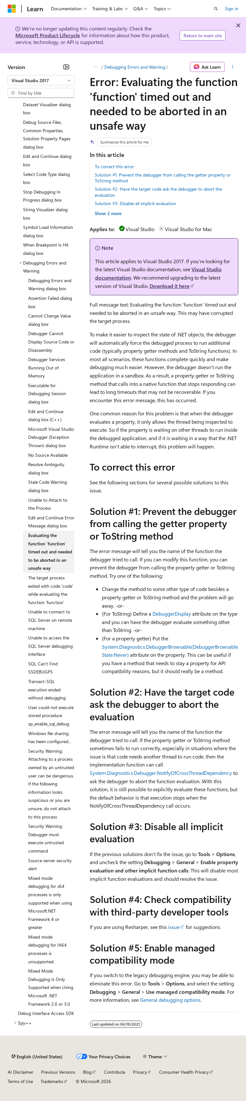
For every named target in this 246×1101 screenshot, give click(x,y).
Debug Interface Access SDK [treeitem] (46, 1013)
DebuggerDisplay (171, 613)
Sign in (231, 8)
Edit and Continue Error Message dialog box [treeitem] (51, 522)
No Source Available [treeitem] (48, 455)
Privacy (140, 1072)
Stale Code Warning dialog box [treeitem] (47, 486)
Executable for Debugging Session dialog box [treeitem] (47, 393)
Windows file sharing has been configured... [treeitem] (49, 737)
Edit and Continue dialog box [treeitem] (47, 160)
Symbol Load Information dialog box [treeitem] (48, 231)
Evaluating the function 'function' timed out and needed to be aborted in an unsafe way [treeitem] (50, 551)
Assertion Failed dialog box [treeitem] (50, 302)
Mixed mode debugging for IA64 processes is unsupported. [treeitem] (47, 949)
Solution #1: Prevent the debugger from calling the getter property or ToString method (163, 178)
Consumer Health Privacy (184, 1072)
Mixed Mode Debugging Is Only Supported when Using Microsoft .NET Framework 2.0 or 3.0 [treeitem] (50, 987)
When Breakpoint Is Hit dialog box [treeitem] (46, 249)
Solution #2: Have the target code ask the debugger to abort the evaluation (158, 192)
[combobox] (41, 80)
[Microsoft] (12, 8)
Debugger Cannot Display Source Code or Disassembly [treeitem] (51, 341)
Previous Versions (58, 1072)
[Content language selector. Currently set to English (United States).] (37, 1056)
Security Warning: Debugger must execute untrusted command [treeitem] (46, 838)
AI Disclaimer (20, 1072)
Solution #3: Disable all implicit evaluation (135, 203)
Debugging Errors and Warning (134, 67)
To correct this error (114, 166)
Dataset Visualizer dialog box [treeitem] (47, 108)
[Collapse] (66, 67)
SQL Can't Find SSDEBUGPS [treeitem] (43, 668)
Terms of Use (20, 1081)
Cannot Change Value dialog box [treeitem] (49, 320)
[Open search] (215, 8)
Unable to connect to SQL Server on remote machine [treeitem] (50, 620)
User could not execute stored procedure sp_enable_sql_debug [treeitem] (51, 715)
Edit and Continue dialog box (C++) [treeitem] (45, 415)
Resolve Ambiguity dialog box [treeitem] (46, 468)
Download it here (170, 285)
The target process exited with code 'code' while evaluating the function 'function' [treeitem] (50, 590)
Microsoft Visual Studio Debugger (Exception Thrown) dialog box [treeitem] (51, 437)
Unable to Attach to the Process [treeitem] (47, 504)
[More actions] (232, 67)
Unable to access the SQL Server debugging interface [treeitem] (50, 646)
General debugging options (170, 999)
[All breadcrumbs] (95, 67)
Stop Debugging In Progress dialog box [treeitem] (42, 196)
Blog (87, 1072)
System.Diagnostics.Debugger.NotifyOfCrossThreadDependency (161, 772)
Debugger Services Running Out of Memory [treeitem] (46, 367)
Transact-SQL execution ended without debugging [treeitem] (47, 689)
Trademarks (52, 1081)
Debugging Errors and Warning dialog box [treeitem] (49, 284)
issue (173, 926)
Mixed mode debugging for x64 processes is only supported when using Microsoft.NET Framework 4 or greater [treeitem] (50, 903)
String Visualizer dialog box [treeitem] (45, 213)
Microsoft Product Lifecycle (47, 35)
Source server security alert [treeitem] (50, 864)
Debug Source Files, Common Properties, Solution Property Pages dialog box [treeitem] (46, 134)
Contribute (114, 1072)
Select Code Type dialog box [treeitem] (46, 178)
